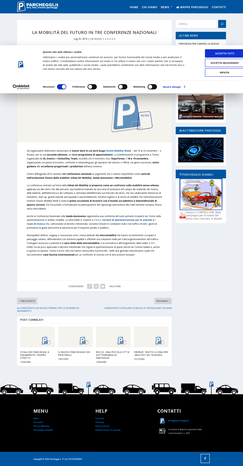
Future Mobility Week (118, 150)
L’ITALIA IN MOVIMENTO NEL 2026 (198, 58)
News (36, 419)
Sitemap (99, 422)
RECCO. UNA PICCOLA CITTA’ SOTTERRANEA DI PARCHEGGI (113, 354)
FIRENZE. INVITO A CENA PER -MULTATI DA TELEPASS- (151, 353)
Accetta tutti (215, 8)
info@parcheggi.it (178, 421)
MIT (153, 243)
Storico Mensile (41, 426)
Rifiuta (215, 27)
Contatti (99, 419)
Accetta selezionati (216, 17)
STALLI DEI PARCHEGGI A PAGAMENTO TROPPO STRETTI (34, 354)
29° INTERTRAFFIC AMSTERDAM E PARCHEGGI (197, 71)
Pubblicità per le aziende (108, 430)
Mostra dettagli (172, 41)
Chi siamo (38, 422)
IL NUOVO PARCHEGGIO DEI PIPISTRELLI (74, 353)
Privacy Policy (102, 426)
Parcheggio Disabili (43, 430)
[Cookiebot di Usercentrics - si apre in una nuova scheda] (21, 41)
